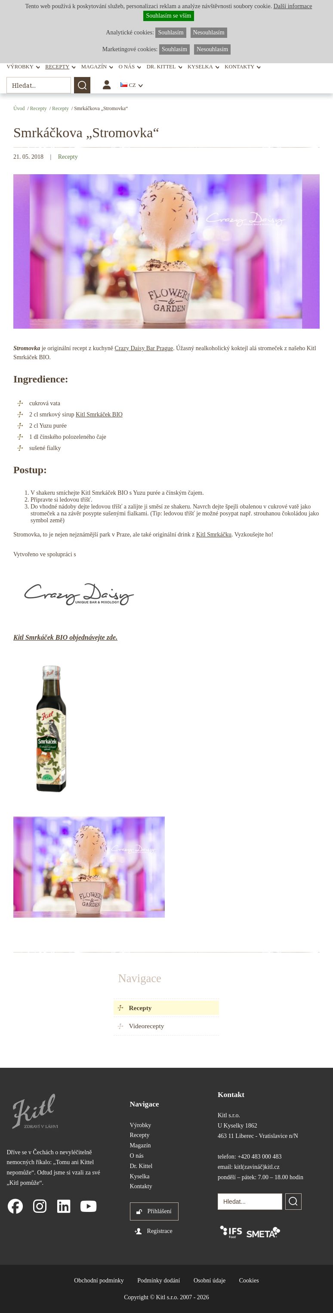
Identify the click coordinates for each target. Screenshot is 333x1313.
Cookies (249, 1280)
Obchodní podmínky (99, 1280)
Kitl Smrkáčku (213, 534)
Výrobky (19, 67)
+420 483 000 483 (259, 1156)
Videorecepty (146, 1025)
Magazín (94, 67)
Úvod (19, 108)
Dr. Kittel (161, 67)
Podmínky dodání (158, 1280)
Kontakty (239, 67)
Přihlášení (160, 1211)
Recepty (57, 67)
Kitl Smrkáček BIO (99, 414)
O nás (127, 67)
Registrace (160, 1231)
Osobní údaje (209, 1280)
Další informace (293, 6)
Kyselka (200, 67)
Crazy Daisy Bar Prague (144, 348)
